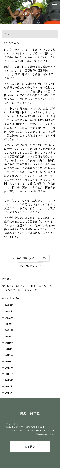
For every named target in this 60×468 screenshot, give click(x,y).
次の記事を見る (30, 266)
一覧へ (44, 258)
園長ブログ (30, 290)
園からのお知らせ (41, 285)
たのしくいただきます (14, 285)
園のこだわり (12, 290)
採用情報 (30, 447)
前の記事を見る (23, 258)
